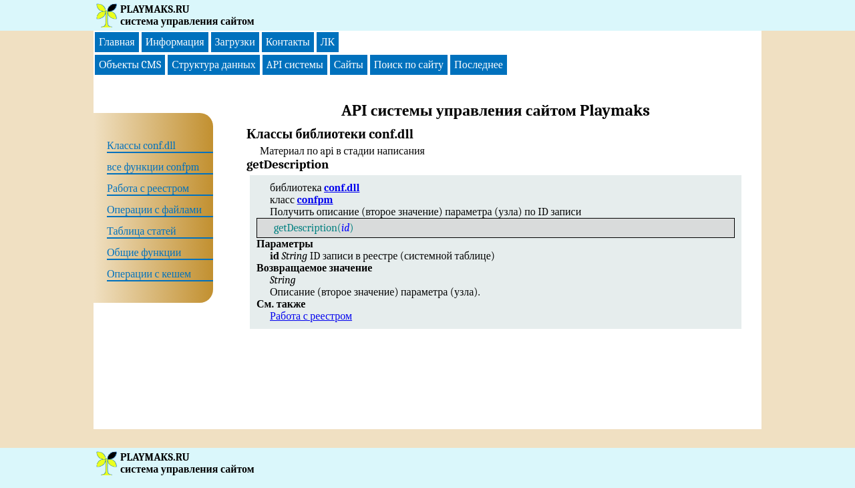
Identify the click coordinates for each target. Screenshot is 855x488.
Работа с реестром (311, 316)
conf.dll (341, 188)
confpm (315, 200)
